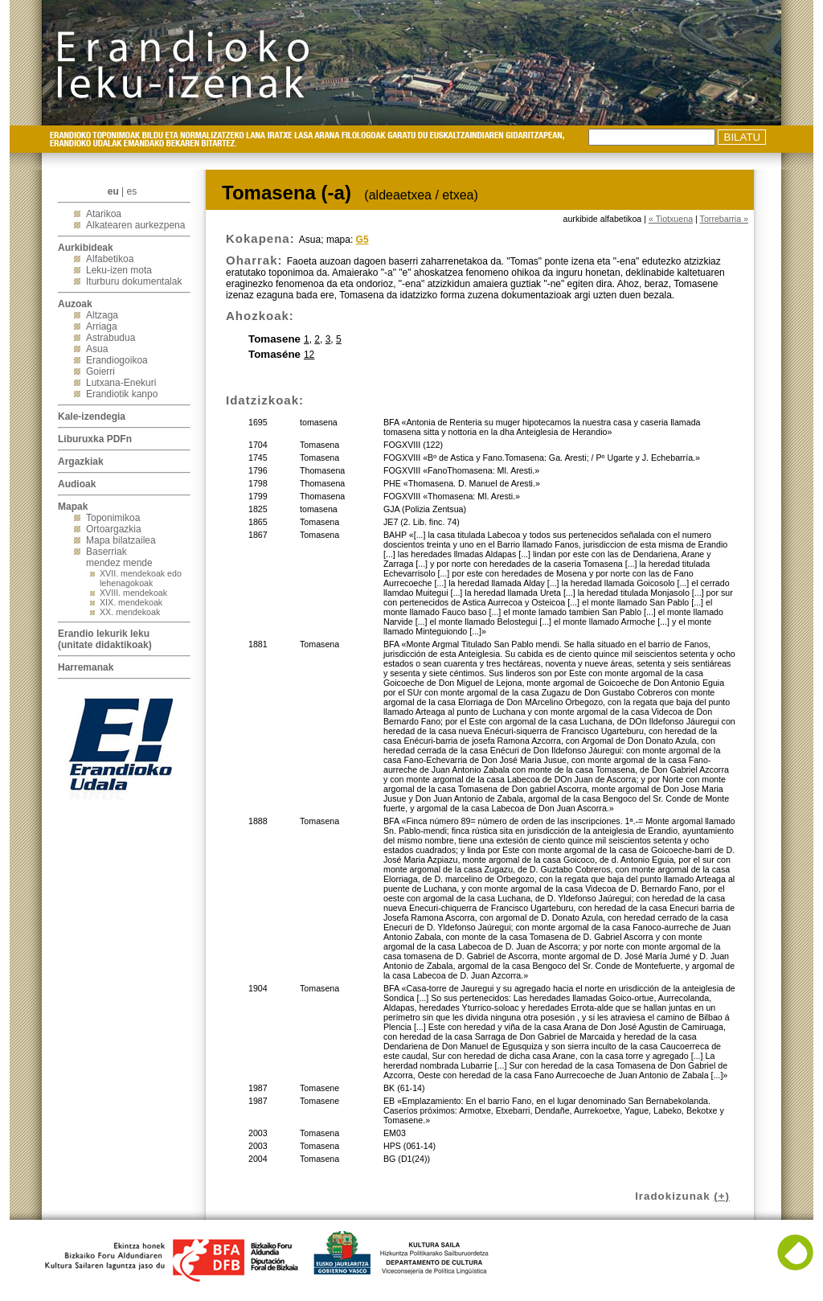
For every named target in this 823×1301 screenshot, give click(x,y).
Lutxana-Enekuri (121, 382)
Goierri (100, 371)
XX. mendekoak (130, 612)
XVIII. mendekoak (133, 592)
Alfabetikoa (109, 259)
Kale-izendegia (91, 416)
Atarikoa (103, 214)
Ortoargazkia (113, 529)
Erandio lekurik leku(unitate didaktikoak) (105, 639)
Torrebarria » (724, 219)
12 (309, 354)
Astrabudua (110, 337)
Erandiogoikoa (117, 360)
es (132, 191)
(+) (722, 1196)
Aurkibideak (85, 247)
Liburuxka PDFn (95, 439)
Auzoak (75, 304)
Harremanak (85, 667)
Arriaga (101, 326)
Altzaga (102, 315)
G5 (362, 239)
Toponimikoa (113, 517)
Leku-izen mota (119, 270)
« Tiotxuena (671, 219)
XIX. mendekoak (131, 602)
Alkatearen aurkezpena (135, 225)
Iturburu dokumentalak (134, 281)
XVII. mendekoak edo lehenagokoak (141, 578)
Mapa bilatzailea (121, 540)
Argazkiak (81, 461)
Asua (97, 349)
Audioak (77, 484)
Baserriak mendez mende (119, 557)
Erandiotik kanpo (122, 394)
